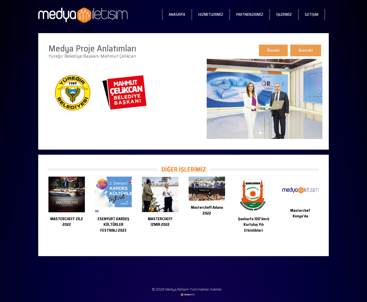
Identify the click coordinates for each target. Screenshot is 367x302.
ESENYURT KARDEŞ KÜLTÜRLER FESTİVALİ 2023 (113, 224)
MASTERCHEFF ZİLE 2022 (66, 222)
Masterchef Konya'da (300, 213)
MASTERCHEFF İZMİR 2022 (160, 222)
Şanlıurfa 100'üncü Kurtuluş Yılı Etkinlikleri (253, 224)
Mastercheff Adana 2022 (207, 210)
